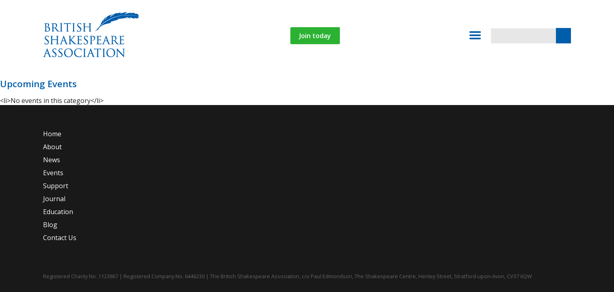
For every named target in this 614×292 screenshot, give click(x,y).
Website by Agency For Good (578, 267)
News (166, 83)
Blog (366, 83)
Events (198, 83)
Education (321, 83)
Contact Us (403, 83)
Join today (386, 35)
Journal (281, 83)
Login (506, 83)
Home (92, 83)
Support (244, 83)
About (125, 83)
